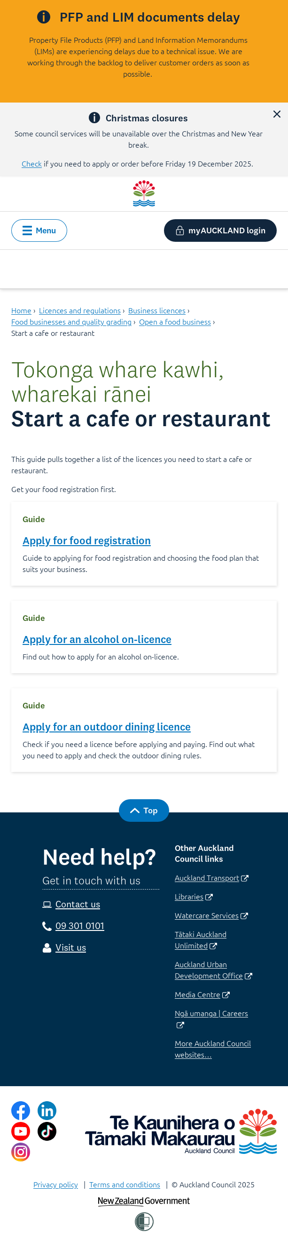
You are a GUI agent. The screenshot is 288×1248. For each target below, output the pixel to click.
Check (32, 163)
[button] (276, 114)
